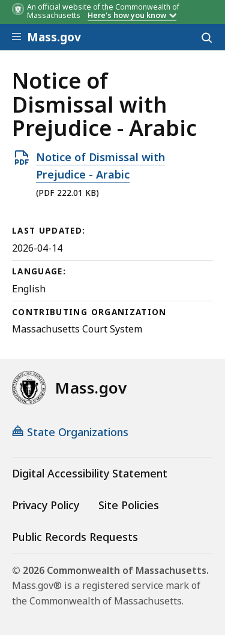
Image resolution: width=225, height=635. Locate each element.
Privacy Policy (45, 505)
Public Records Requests (75, 537)
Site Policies (128, 505)
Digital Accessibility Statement (89, 473)
